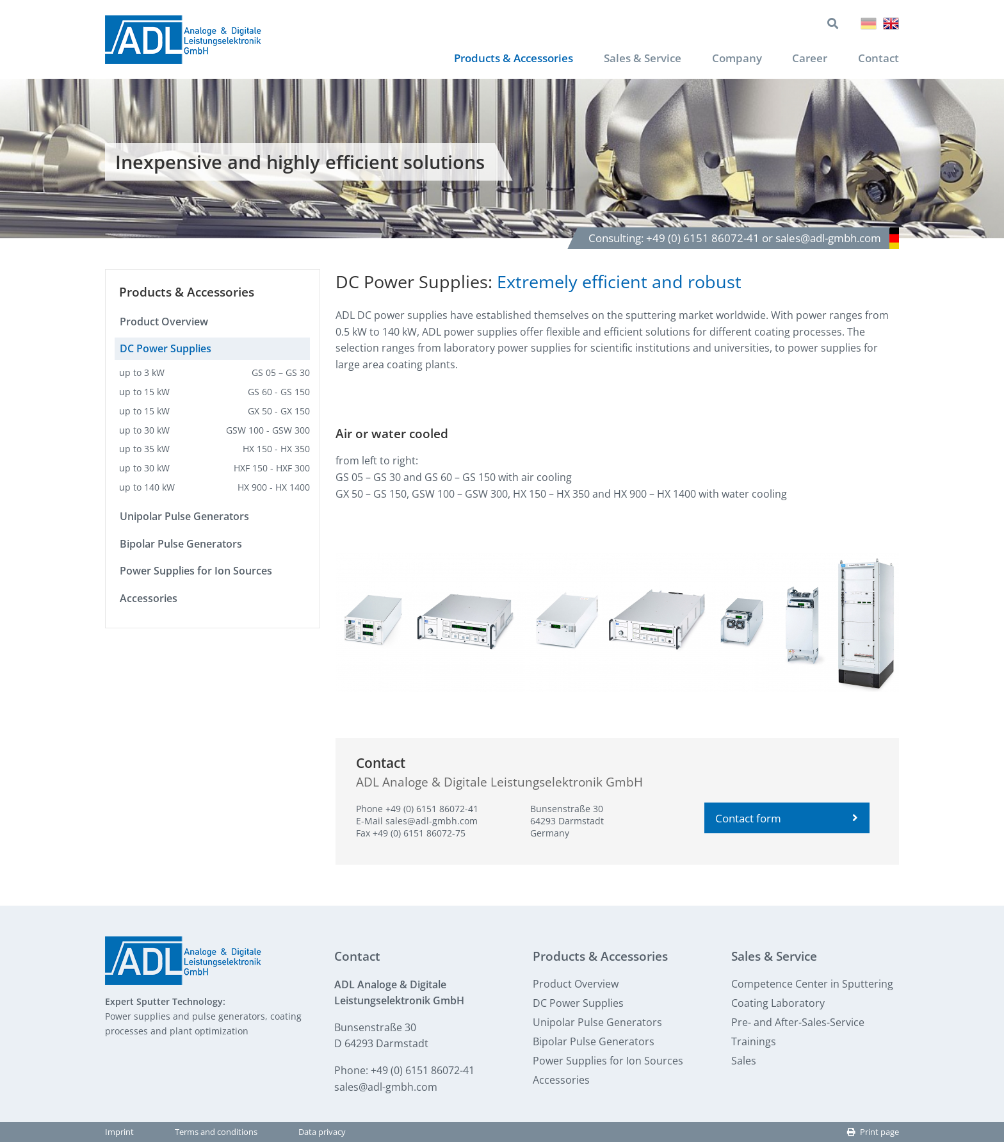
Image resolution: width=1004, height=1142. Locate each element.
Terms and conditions (216, 1132)
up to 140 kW (214, 488)
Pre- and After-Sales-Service (797, 1022)
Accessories (148, 599)
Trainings (753, 1041)
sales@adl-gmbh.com (431, 821)
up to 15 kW (214, 392)
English (891, 23)
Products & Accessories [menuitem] (498, 58)
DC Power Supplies (165, 349)
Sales (743, 1061)
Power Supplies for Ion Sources (196, 571)
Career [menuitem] (807, 58)
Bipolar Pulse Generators (181, 544)
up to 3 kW (214, 373)
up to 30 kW (214, 430)
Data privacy (322, 1132)
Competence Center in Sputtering (812, 984)
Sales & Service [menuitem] (635, 58)
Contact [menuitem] (878, 58)
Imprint (119, 1132)
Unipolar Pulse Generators (184, 517)
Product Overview (164, 321)
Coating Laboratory (778, 1003)
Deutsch (868, 23)
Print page (873, 1132)
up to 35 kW (214, 449)
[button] (429, 623)
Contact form (786, 818)
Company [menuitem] (733, 58)
